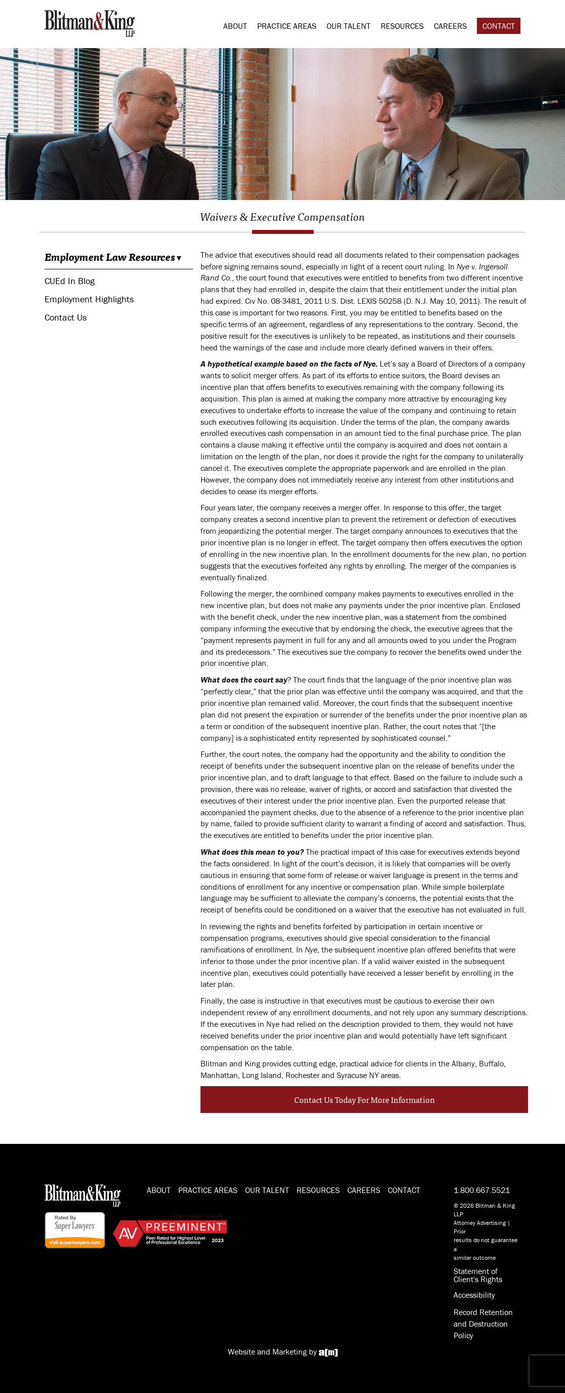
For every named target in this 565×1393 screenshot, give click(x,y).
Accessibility (474, 1295)
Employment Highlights (89, 299)
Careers (450, 26)
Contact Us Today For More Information (364, 1099)
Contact (498, 26)
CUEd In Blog (70, 281)
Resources (402, 26)
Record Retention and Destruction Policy (483, 1323)
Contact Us (66, 317)
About (235, 26)
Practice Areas (286, 26)
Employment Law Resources (110, 257)
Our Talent (349, 26)
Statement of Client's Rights (478, 1275)
